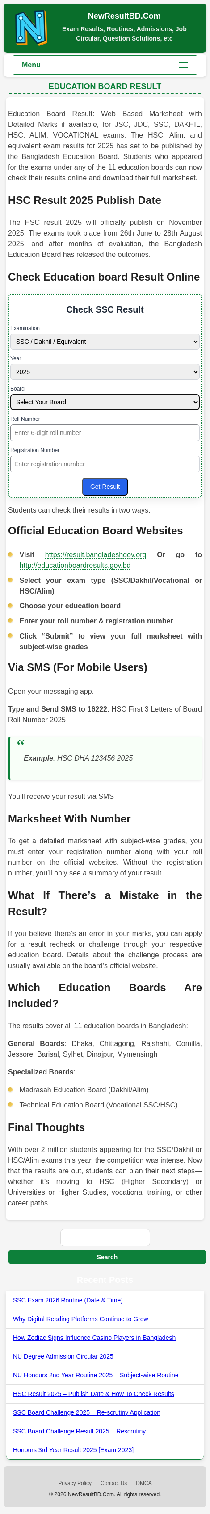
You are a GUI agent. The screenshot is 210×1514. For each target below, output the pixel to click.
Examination (25, 328)
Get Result (105, 486)
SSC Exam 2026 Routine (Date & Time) (68, 1300)
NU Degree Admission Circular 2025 (63, 1356)
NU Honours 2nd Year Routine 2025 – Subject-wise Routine (95, 1375)
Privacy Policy (75, 1483)
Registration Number (34, 450)
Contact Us (114, 1483)
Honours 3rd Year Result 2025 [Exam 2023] (73, 1449)
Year (15, 358)
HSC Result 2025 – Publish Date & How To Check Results (93, 1393)
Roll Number (25, 419)
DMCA (143, 1483)
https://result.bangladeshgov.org (96, 554)
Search (107, 1257)
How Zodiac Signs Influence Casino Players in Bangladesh (94, 1337)
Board (17, 389)
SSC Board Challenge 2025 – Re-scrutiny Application (86, 1412)
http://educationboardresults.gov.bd (75, 565)
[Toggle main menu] (105, 65)
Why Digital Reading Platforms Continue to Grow (80, 1319)
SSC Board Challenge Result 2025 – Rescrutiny (79, 1431)
